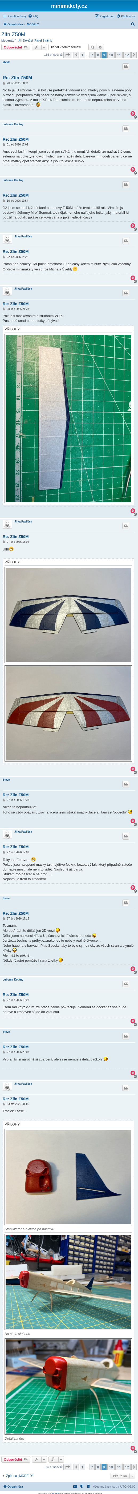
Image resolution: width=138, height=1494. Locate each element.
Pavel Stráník (43, 40)
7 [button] (92, 54)
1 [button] (82, 54)
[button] (67, 55)
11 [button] (119, 54)
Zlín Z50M (13, 34)
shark (6, 62)
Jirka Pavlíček (23, 236)
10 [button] (111, 54)
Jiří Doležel (25, 40)
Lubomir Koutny (13, 124)
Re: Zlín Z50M (17, 77)
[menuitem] (33, 16)
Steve (6, 779)
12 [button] (127, 54)
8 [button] (98, 54)
